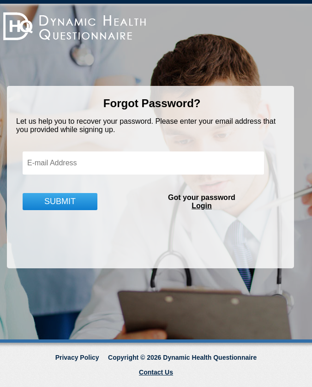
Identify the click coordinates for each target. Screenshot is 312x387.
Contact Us (156, 372)
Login (202, 206)
